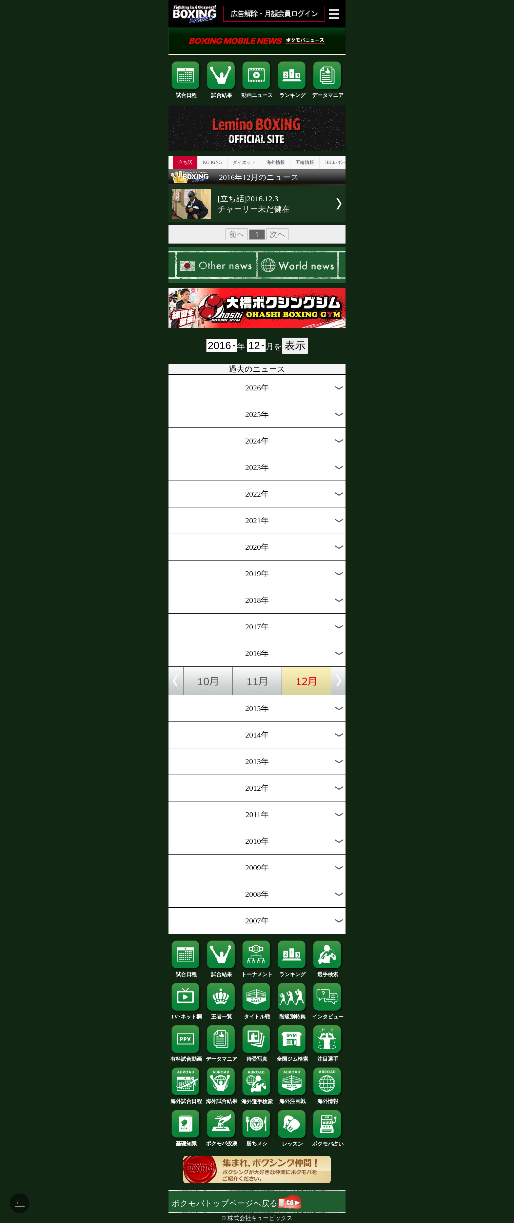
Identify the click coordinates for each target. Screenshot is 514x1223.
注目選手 (328, 1056)
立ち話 (185, 162)
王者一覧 (222, 1014)
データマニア (328, 93)
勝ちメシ (257, 1141)
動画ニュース (257, 93)
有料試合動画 (186, 1056)
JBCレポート (338, 162)
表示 (295, 345)
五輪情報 (305, 162)
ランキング (292, 93)
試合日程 (186, 93)
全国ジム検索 (292, 1056)
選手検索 (328, 972)
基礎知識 (186, 1141)
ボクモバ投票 (222, 1141)
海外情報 (276, 162)
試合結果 (222, 93)
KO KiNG (212, 162)
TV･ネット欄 (186, 1014)
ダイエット (244, 162)
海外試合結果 (222, 1099)
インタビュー (328, 1014)
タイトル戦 (257, 1014)
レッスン (292, 1141)
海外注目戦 (292, 1099)
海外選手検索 (257, 1099)
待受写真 (257, 1056)
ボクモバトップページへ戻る (236, 1203)
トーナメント (257, 972)
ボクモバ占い (328, 1141)
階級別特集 (292, 1014)
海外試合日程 (186, 1099)
